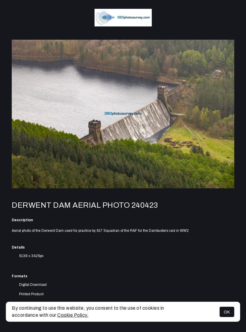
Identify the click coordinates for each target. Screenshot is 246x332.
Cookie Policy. (72, 315)
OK (227, 311)
